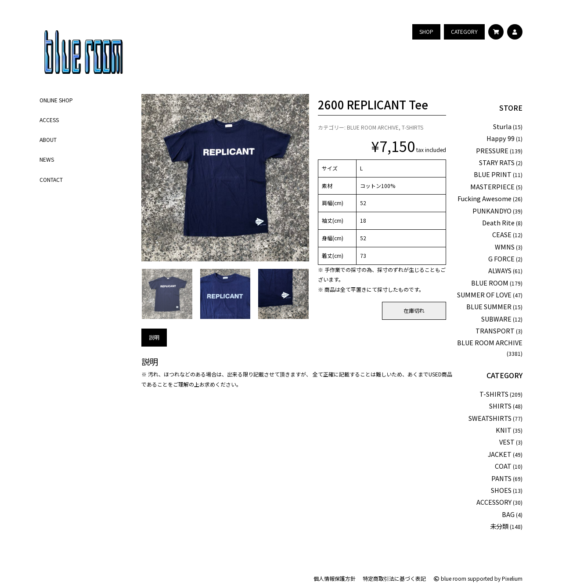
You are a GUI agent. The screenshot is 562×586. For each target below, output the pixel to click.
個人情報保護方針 (334, 578)
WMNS (505, 246)
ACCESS (49, 119)
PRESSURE (492, 150)
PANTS (501, 478)
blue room (449, 578)
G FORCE (501, 258)
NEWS (47, 159)
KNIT (504, 429)
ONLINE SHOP (56, 100)
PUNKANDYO (492, 210)
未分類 (499, 526)
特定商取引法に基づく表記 (394, 578)
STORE (510, 107)
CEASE (502, 234)
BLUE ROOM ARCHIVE (373, 127)
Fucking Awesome (485, 198)
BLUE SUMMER (489, 306)
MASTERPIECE (492, 186)
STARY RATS (497, 162)
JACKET (500, 454)
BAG (508, 514)
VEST (507, 441)
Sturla (502, 126)
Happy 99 (500, 138)
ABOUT (48, 139)
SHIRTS (500, 405)
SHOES (501, 490)
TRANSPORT (495, 330)
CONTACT (51, 179)
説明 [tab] (154, 337)
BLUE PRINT (493, 174)
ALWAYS (500, 270)
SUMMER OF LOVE (484, 294)
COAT (503, 465)
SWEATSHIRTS (490, 418)
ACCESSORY (494, 501)
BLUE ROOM (489, 282)
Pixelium (512, 578)
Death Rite (498, 222)
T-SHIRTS (412, 127)
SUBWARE (496, 318)
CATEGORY (504, 375)
